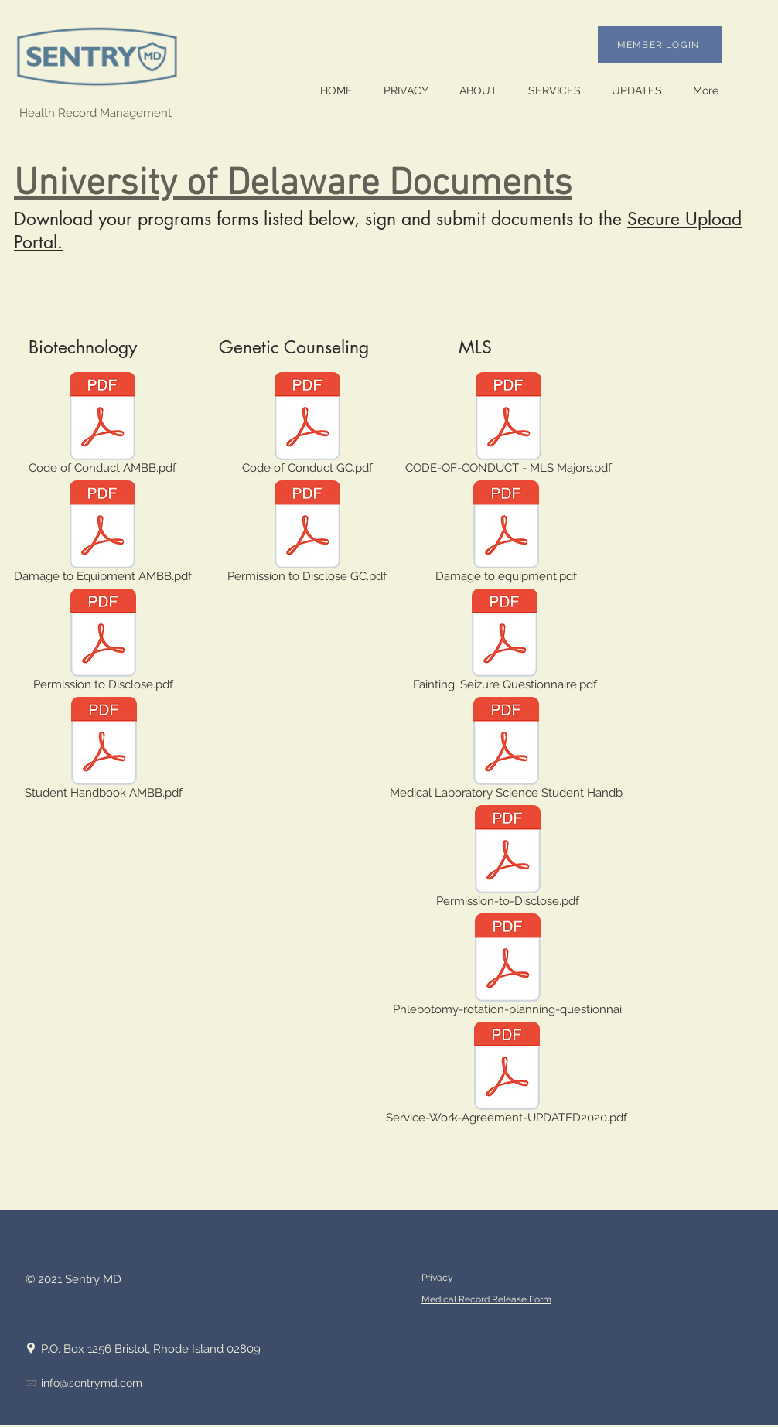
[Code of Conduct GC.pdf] (307, 426)
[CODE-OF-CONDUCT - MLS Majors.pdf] (508, 426)
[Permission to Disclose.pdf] (103, 643)
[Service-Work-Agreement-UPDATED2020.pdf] (506, 1076)
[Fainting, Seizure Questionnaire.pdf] (504, 643)
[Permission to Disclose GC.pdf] (307, 534)
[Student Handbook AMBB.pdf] (104, 751)
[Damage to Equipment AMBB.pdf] (102, 534)
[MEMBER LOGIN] (660, 44)
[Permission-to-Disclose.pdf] (507, 859)
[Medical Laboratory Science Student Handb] (506, 751)
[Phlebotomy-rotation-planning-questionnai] (507, 967)
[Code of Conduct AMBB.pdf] (102, 426)
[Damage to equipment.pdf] (506, 534)
